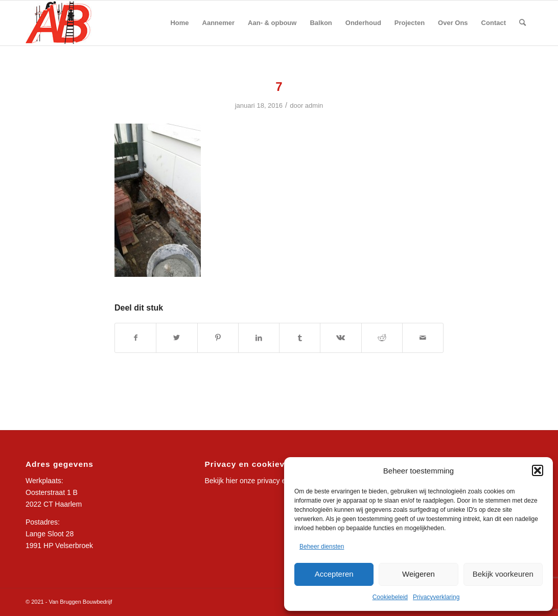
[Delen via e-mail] (423, 337)
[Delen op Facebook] (135, 337)
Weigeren (418, 574)
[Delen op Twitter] (176, 337)
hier (232, 481)
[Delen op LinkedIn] (259, 337)
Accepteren (334, 574)
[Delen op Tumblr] (300, 337)
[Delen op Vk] (340, 337)
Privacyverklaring (436, 597)
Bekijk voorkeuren (503, 574)
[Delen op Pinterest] (218, 337)
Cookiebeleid (390, 597)
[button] (537, 470)
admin (314, 105)
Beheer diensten (321, 546)
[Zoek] (522, 23)
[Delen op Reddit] (382, 337)
